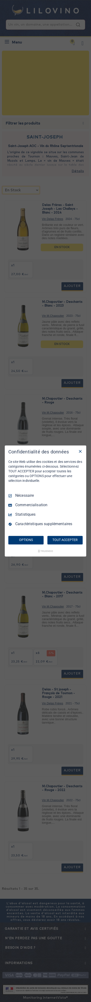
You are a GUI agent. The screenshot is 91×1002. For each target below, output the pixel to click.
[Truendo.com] (45, 551)
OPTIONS (26, 540)
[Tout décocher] (80, 451)
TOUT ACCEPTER (64, 540)
